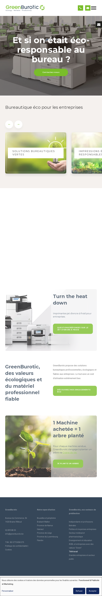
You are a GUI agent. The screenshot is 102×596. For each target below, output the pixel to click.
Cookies (8, 550)
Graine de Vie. (70, 453)
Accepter (93, 591)
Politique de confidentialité (16, 546)
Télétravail (73, 551)
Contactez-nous (51, 72)
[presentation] (9, 125)
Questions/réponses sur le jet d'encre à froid (72, 330)
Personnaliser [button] (7, 591)
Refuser (79, 591)
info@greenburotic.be (14, 534)
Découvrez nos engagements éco (73, 392)
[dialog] (51, 586)
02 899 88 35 (10, 530)
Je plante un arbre (68, 465)
